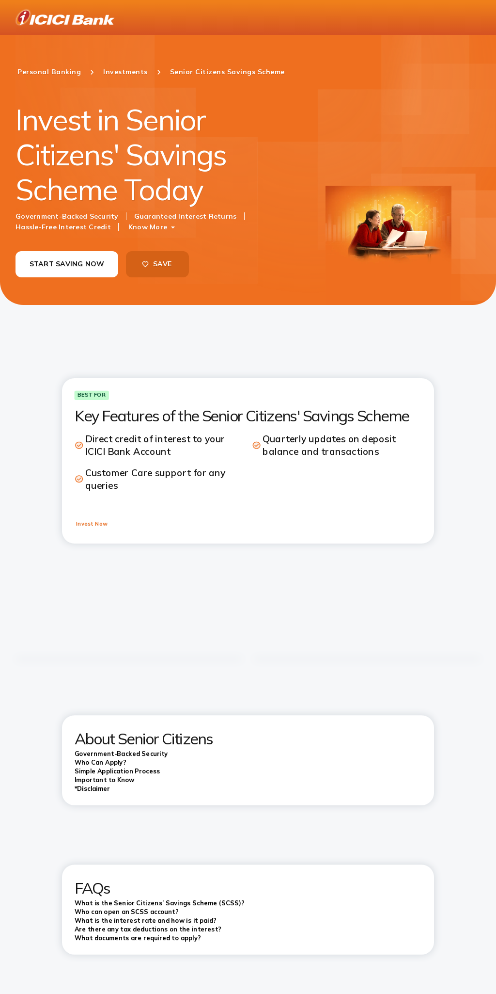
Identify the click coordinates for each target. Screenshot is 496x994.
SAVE (156, 263)
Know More (147, 227)
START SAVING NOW (67, 263)
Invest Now (92, 523)
